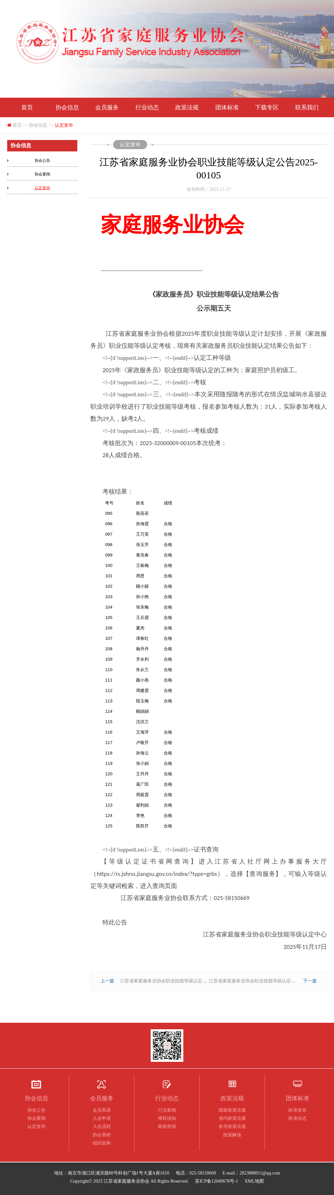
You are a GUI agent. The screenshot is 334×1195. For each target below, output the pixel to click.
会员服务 (107, 107)
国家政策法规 (232, 1110)
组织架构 (102, 1143)
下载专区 (267, 107)
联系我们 (307, 107)
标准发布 (297, 1110)
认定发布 (64, 125)
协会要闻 (42, 174)
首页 (27, 107)
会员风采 (102, 1110)
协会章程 (102, 1134)
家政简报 (167, 1126)
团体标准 (227, 107)
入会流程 (102, 1126)
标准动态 (297, 1118)
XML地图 (254, 1181)
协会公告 (42, 160)
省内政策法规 (232, 1118)
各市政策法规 (232, 1126)
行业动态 (147, 107)
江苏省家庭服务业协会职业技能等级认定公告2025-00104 (177, 980)
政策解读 (232, 1134)
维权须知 (167, 1118)
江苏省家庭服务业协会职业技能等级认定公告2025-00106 (265, 980)
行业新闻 (167, 1110)
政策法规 (187, 107)
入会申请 (102, 1118)
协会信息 (67, 107)
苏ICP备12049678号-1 (216, 1181)
